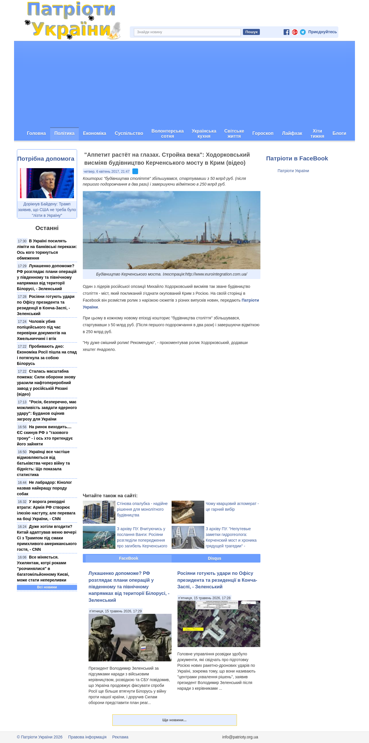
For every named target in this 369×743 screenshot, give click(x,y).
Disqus (214, 558)
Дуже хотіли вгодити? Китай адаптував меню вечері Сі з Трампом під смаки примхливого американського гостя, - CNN (47, 538)
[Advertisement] (184, 84)
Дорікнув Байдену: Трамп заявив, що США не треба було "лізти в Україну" (47, 210)
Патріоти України (293, 170)
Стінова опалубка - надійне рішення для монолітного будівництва (142, 509)
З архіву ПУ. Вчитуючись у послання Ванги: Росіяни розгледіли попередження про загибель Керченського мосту (142, 540)
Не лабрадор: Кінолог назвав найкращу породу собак (44, 488)
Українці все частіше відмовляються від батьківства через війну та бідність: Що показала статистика (43, 463)
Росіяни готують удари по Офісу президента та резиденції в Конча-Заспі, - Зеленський (217, 580)
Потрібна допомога (45, 158)
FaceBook (128, 558)
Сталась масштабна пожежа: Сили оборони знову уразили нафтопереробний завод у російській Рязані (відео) (46, 382)
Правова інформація (87, 737)
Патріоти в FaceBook (297, 158)
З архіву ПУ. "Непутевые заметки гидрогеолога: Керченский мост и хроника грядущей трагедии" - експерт (231, 540)
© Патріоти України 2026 (39, 737)
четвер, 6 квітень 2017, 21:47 (106, 172)
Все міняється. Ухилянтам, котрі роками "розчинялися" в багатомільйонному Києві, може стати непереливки (43, 568)
